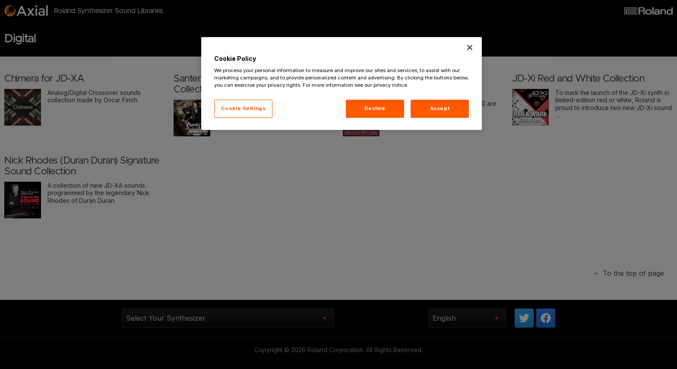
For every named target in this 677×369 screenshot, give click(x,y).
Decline (375, 108)
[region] (341, 83)
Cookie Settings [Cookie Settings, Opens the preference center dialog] (243, 108)
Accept (439, 108)
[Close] (469, 47)
